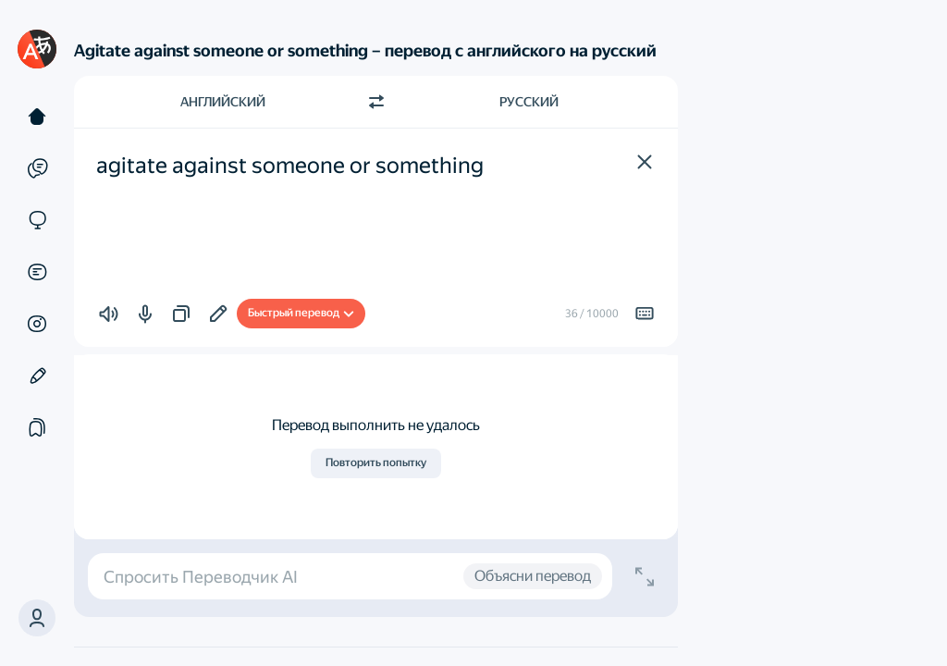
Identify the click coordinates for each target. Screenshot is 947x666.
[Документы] (36, 271)
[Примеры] (36, 168)
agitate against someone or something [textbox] (290, 166)
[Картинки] (36, 323)
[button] (644, 161)
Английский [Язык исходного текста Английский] (222, 101)
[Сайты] (36, 220)
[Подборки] (36, 427)
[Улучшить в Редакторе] (218, 313)
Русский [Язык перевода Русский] (529, 101)
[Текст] (36, 116)
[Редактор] (36, 375)
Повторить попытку (376, 462)
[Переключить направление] (376, 102)
